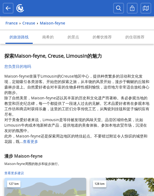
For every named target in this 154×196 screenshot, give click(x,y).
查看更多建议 (14, 173)
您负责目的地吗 (17, 66)
